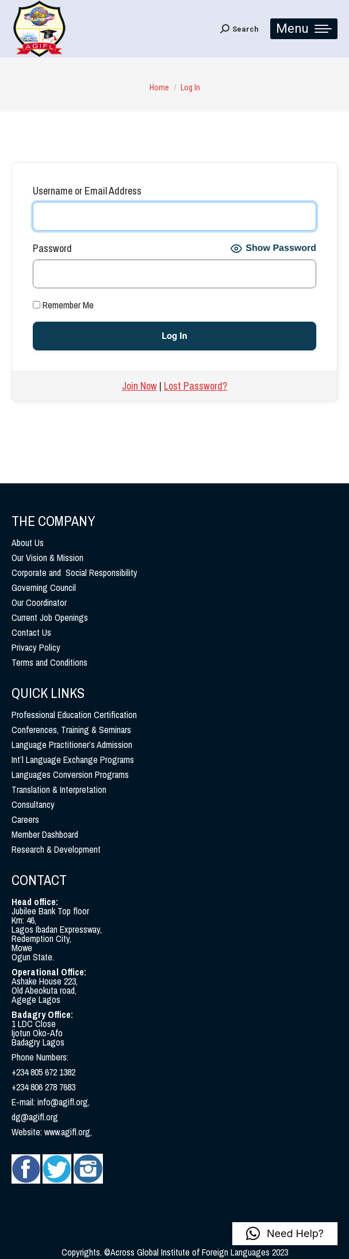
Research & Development (56, 849)
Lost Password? (195, 386)
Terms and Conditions (49, 662)
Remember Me (63, 305)
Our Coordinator (39, 602)
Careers (25, 819)
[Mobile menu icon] (304, 28)
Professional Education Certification (74, 714)
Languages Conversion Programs (70, 774)
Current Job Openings (49, 617)
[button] (285, 1233)
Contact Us (31, 632)
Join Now (139, 386)
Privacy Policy (35, 647)
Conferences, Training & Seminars (71, 729)
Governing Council (43, 587)
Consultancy (33, 804)
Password (52, 248)
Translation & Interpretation (58, 789)
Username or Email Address (87, 191)
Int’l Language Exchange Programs (72, 759)
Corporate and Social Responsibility (74, 572)
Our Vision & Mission (47, 557)
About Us (27, 542)
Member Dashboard (44, 834)
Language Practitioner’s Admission (71, 744)
